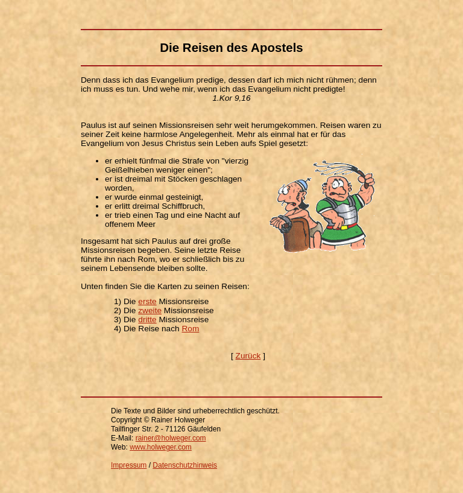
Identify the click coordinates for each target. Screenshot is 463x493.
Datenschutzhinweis (185, 465)
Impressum (128, 465)
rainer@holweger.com (171, 438)
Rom (190, 328)
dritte (147, 319)
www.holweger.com (161, 447)
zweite (150, 310)
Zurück (248, 355)
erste (147, 301)
